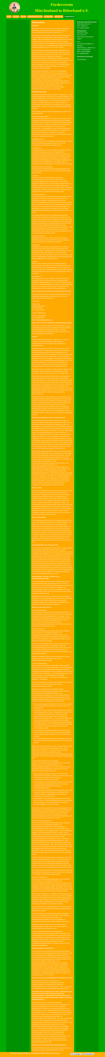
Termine (16, 16)
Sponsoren (48, 16)
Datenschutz (69, 16)
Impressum (59, 16)
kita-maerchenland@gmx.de (44, 320)
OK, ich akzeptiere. (76, 1054)
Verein (23, 16)
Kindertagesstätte (35, 16)
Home (9, 16)
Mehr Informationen (88, 1054)
